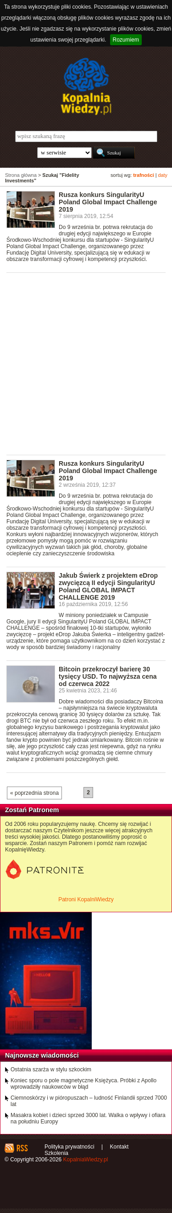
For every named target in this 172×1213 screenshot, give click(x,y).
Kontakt (119, 1147)
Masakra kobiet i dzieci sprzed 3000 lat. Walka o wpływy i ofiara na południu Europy (88, 1118)
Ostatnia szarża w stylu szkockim (51, 1069)
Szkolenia (56, 1153)
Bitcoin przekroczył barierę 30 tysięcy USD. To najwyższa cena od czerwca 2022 (107, 676)
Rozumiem (126, 40)
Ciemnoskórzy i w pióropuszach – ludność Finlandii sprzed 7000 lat (89, 1101)
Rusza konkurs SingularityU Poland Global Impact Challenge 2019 (108, 202)
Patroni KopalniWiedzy (86, 899)
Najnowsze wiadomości (42, 1055)
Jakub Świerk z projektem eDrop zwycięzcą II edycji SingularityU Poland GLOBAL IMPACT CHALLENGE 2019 (108, 586)
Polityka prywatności (69, 1147)
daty (162, 175)
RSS (22, 1148)
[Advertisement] (86, 363)
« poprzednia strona (34, 793)
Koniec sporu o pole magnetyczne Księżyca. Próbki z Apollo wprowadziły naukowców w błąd (83, 1083)
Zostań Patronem (32, 810)
